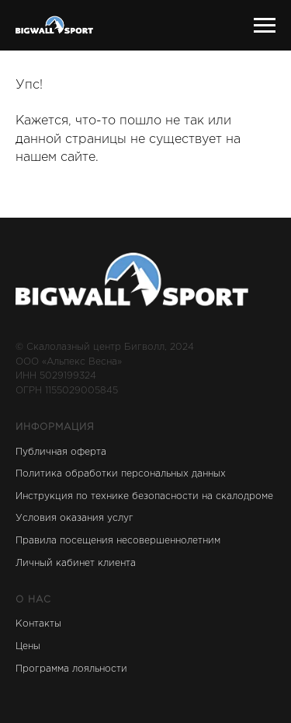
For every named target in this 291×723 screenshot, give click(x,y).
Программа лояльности (71, 669)
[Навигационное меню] (264, 25)
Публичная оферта (61, 452)
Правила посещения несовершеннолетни (115, 540)
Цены (28, 646)
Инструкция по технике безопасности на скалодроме (144, 496)
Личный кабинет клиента (76, 563)
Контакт (35, 624)
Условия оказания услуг (74, 518)
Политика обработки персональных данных (121, 474)
